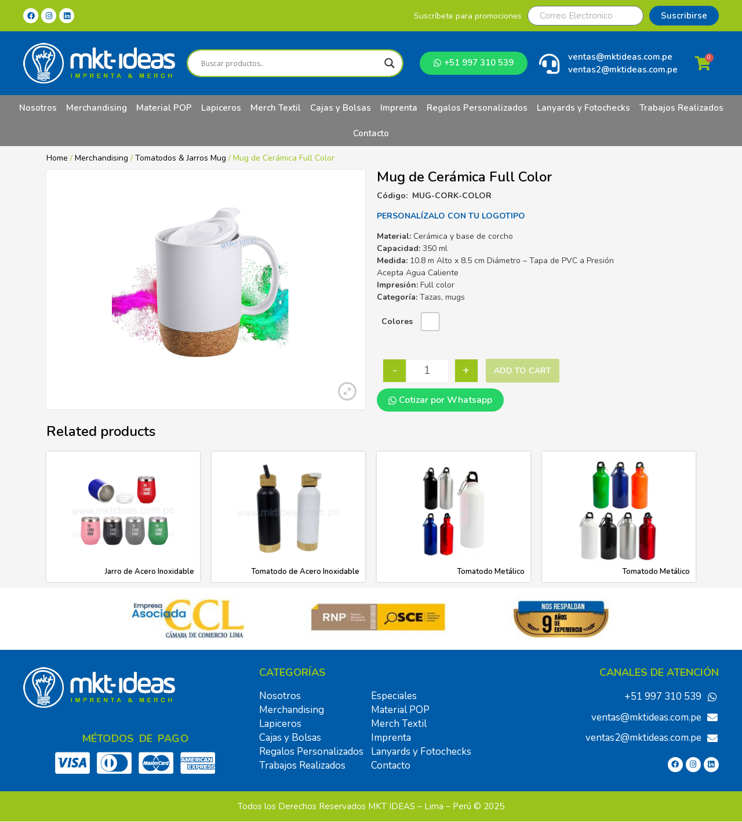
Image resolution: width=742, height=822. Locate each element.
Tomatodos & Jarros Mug (180, 157)
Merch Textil (275, 108)
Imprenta (398, 108)
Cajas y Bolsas (340, 108)
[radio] (430, 321)
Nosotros (38, 108)
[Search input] (290, 63)
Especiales (394, 696)
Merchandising (96, 108)
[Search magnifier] (389, 63)
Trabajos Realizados (681, 108)
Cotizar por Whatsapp (440, 400)
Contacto (371, 133)
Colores (397, 321)
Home (57, 157)
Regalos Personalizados (477, 108)
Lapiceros (221, 108)
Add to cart (522, 370)
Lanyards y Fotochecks (583, 108)
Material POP (164, 108)
